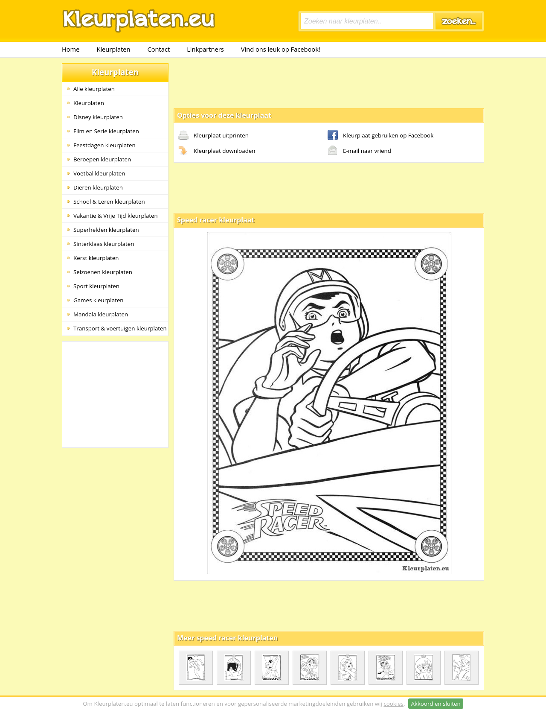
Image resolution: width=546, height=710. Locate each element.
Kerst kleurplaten (96, 258)
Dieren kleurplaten (98, 187)
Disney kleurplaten (98, 117)
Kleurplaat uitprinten (213, 135)
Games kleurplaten (98, 300)
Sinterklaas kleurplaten (103, 244)
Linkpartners (205, 49)
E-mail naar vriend (359, 151)
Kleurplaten (113, 49)
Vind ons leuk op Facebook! (280, 49)
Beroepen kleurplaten (102, 159)
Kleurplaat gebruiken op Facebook (380, 135)
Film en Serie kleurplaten (106, 131)
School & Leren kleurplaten (109, 201)
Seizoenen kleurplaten (102, 272)
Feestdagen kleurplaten (104, 145)
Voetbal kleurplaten (99, 173)
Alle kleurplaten (94, 89)
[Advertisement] (329, 82)
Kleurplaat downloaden (216, 151)
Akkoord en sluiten (435, 703)
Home (70, 49)
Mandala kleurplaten (100, 314)
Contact (159, 49)
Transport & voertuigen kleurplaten (120, 328)
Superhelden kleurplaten (106, 230)
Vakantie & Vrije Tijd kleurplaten (115, 215)
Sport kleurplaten (96, 286)
